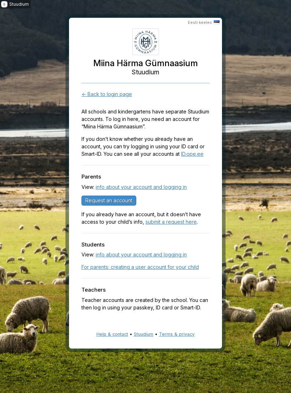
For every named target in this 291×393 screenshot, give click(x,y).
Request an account (108, 200)
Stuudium (143, 334)
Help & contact (112, 334)
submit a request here (171, 222)
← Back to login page (106, 94)
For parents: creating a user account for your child (140, 267)
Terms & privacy (177, 334)
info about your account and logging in (141, 187)
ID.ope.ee (192, 154)
